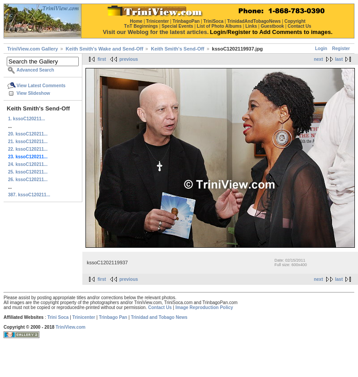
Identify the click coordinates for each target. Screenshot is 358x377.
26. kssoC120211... (27, 179)
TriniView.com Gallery (32, 48)
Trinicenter (83, 317)
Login (321, 48)
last (339, 59)
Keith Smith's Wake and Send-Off (104, 48)
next (318, 59)
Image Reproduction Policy (204, 307)
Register (341, 48)
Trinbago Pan (113, 317)
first (102, 59)
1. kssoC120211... (26, 118)
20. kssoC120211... (27, 133)
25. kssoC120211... (27, 171)
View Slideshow (33, 93)
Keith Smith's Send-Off (177, 48)
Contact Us (160, 307)
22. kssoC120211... (27, 149)
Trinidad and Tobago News (159, 317)
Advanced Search (35, 70)
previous (128, 59)
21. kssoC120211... (27, 141)
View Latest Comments (41, 85)
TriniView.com (70, 327)
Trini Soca (58, 317)
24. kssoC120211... (27, 164)
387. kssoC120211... (29, 194)
